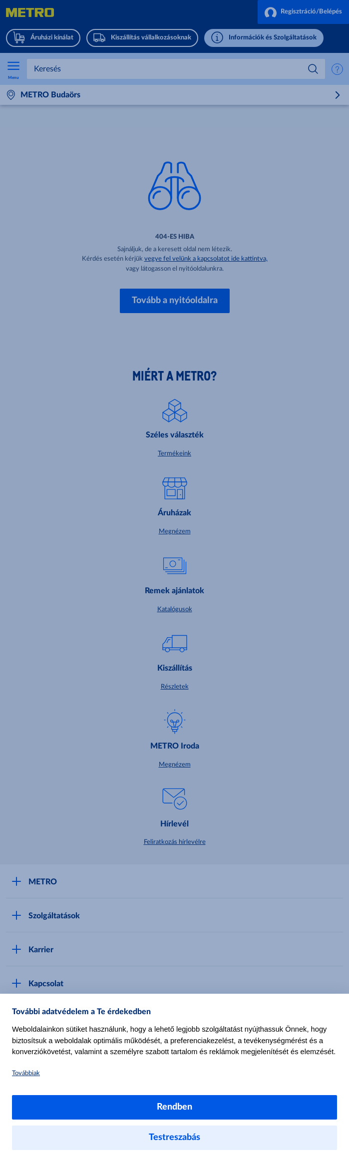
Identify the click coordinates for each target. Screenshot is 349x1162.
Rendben (174, 1107)
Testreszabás (174, 1137)
